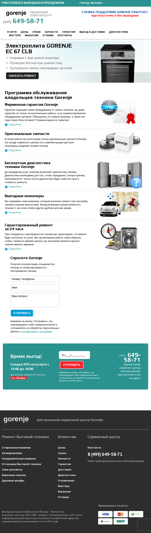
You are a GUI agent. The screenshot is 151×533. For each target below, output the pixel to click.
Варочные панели (14, 475)
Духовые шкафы (13, 480)
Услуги (12, 32)
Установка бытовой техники (21, 464)
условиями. (88, 380)
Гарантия (68, 32)
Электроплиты (12, 469)
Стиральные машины (16, 447)
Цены (24, 32)
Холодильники (12, 453)
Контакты (65, 35)
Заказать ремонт (22, 75)
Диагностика (118, 32)
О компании (66, 480)
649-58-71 (23, 20)
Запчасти (51, 32)
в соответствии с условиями (36, 331)
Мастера (15, 35)
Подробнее (15, 124)
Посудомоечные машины (19, 458)
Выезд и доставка (92, 32)
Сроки (36, 32)
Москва (96, 2)
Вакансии (31, 35)
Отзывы (48, 35)
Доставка (64, 469)
